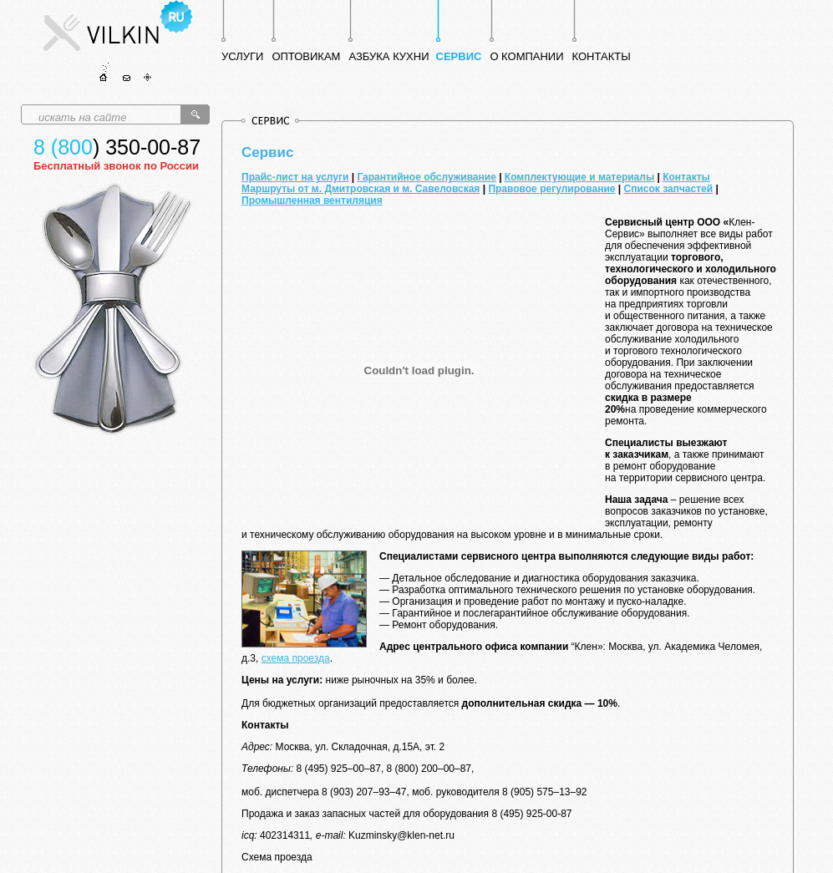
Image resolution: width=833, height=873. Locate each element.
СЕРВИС (459, 56)
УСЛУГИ (242, 56)
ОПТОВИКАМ (306, 56)
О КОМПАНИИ (526, 56)
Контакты (686, 177)
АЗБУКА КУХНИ (388, 56)
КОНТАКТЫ (601, 56)
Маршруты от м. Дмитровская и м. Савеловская (360, 189)
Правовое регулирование (551, 189)
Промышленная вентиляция (312, 200)
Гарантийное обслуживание (426, 177)
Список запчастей (669, 189)
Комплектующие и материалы (579, 177)
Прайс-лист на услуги (294, 177)
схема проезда (296, 658)
